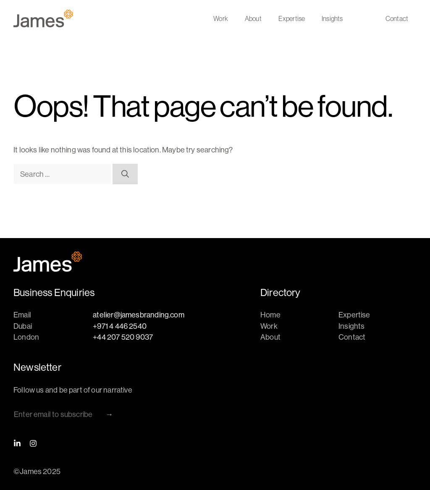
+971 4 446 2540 (120, 326)
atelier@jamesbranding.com (138, 315)
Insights (332, 18)
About (253, 18)
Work (220, 18)
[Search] (125, 174)
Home (270, 315)
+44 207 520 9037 (123, 337)
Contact (396, 18)
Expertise (291, 18)
